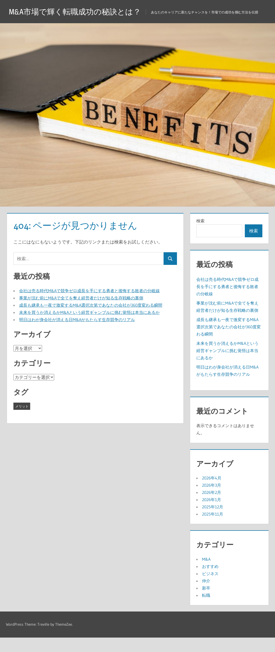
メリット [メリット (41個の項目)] (22, 421)
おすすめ (210, 580)
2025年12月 (212, 521)
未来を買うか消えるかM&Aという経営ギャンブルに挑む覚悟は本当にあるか (89, 326)
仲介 (206, 595)
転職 (206, 609)
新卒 (206, 602)
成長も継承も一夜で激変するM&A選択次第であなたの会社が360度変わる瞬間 (90, 319)
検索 (200, 235)
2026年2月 (211, 506)
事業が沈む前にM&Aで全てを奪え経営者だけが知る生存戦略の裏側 (81, 312)
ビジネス (210, 588)
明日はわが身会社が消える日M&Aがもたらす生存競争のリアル (77, 334)
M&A (206, 573)
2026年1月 (211, 514)
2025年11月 (212, 528)
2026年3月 (211, 499)
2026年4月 (211, 492)
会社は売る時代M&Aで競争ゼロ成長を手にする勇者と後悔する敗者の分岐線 (89, 305)
